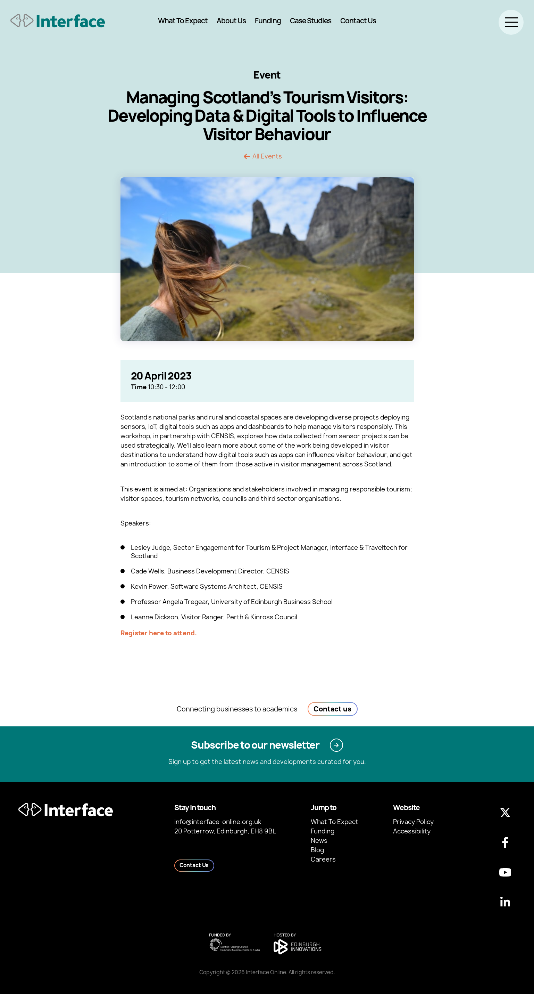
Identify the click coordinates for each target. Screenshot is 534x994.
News (319, 840)
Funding (268, 20)
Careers (323, 859)
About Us (231, 20)
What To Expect (183, 20)
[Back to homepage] (57, 20)
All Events (267, 156)
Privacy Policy (413, 821)
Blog (317, 850)
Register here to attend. (158, 633)
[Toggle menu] (511, 22)
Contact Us (358, 20)
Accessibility (412, 831)
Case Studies (310, 20)
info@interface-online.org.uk (217, 821)
